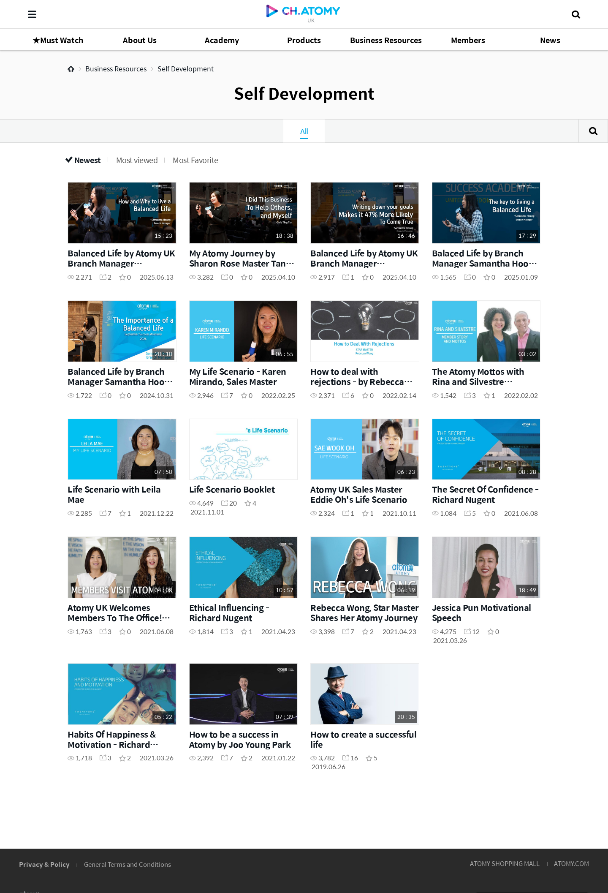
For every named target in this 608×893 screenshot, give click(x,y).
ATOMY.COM (571, 863)
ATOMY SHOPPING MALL (505, 863)
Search (593, 131)
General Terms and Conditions (127, 864)
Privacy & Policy (44, 864)
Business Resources (116, 68)
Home (71, 69)
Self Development (185, 68)
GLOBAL (566, 811)
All (304, 130)
